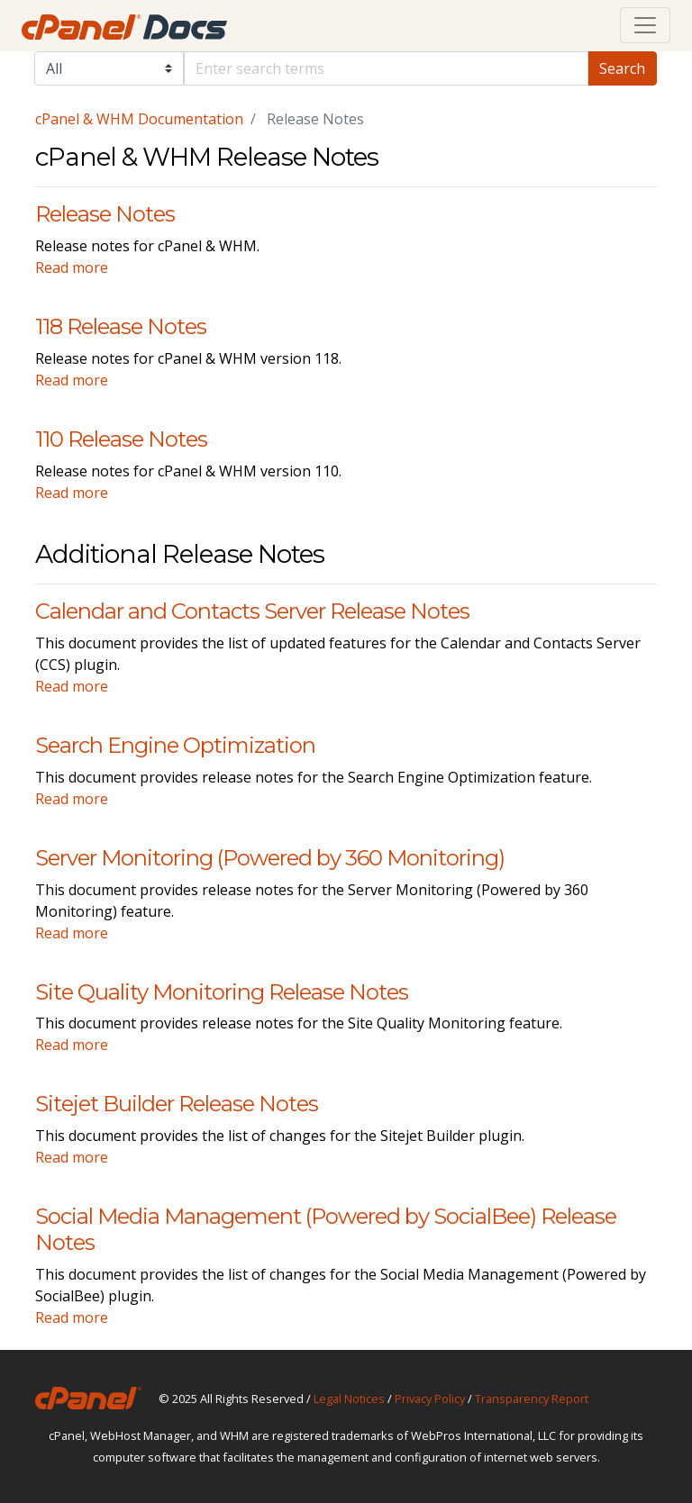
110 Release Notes (121, 439)
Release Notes (105, 214)
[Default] (386, 68)
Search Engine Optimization (175, 745)
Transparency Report (531, 1398)
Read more (71, 267)
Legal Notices (349, 1398)
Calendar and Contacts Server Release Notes (252, 611)
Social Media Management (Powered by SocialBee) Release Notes (325, 1229)
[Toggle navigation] (645, 25)
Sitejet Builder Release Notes (176, 1104)
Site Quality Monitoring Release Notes (221, 992)
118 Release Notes (120, 326)
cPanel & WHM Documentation (139, 119)
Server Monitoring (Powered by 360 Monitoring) (270, 858)
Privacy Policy (430, 1398)
